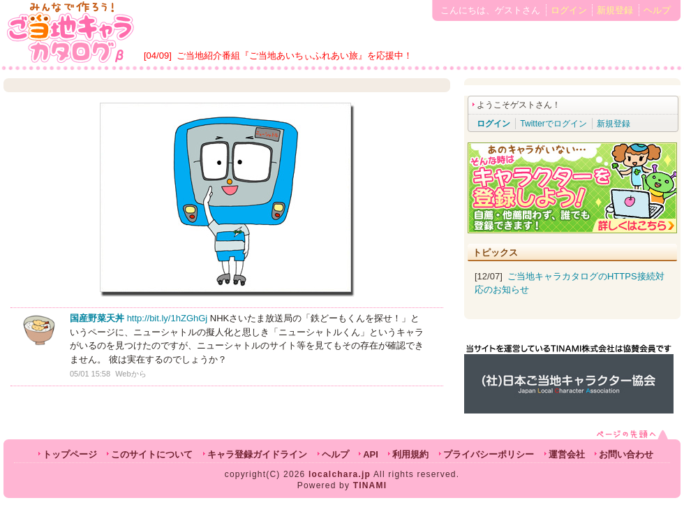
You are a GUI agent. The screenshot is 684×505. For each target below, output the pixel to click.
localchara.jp (339, 474)
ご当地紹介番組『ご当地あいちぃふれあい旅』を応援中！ (294, 55)
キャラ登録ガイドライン (257, 454)
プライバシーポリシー (488, 454)
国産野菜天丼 (97, 318)
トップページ (70, 454)
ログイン (569, 10)
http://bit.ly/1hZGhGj (167, 318)
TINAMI (370, 485)
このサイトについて (152, 454)
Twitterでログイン (553, 124)
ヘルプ (657, 10)
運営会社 (567, 454)
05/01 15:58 (90, 373)
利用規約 (410, 454)
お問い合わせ (626, 454)
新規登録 (615, 10)
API (370, 454)
